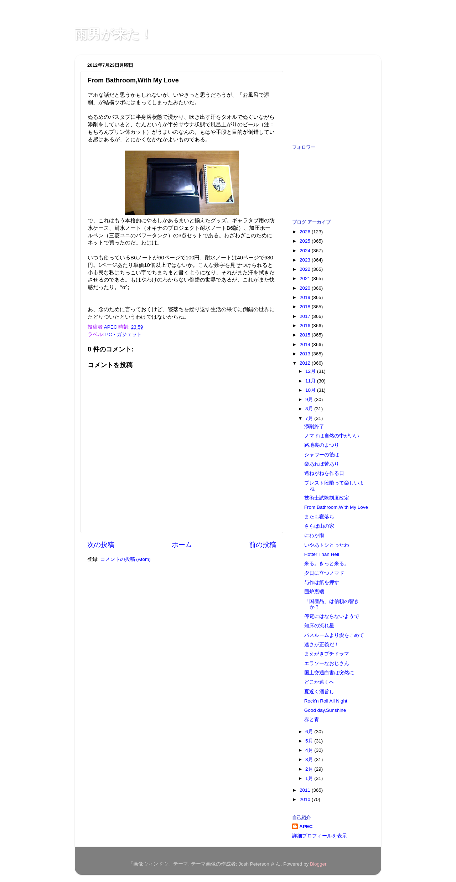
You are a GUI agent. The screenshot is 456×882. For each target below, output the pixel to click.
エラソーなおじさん (326, 663)
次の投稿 (100, 544)
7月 (309, 418)
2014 (306, 344)
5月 (309, 741)
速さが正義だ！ (321, 644)
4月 (309, 750)
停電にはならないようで (331, 616)
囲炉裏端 (314, 591)
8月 (309, 408)
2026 (306, 231)
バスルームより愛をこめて (334, 635)
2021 (306, 278)
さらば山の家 (319, 526)
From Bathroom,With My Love (336, 507)
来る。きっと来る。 (326, 563)
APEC (306, 826)
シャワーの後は (321, 454)
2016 (306, 325)
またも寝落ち (319, 516)
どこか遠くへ (319, 682)
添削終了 (314, 426)
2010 (306, 799)
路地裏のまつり (321, 445)
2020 (306, 288)
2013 (306, 353)
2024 (306, 250)
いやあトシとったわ (326, 545)
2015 (306, 335)
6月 (309, 731)
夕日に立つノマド (324, 573)
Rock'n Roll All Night (325, 701)
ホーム (182, 544)
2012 (306, 363)
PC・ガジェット (123, 334)
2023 (306, 260)
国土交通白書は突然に (329, 672)
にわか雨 (314, 535)
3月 (309, 759)
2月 (309, 769)
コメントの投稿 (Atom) (125, 559)
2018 (306, 306)
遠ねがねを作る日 (324, 473)
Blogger (318, 864)
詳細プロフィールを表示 (319, 835)
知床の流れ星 (319, 625)
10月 (311, 390)
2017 (306, 316)
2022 (306, 269)
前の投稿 (262, 544)
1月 (309, 778)
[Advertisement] (327, 95)
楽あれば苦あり (321, 464)
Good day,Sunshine (325, 710)
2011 (306, 790)
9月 (309, 399)
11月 (311, 381)
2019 (306, 297)
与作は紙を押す (321, 582)
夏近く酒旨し (319, 691)
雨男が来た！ (113, 34)
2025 (306, 241)
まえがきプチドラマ (326, 654)
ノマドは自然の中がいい (331, 436)
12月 (311, 371)
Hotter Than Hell (321, 554)
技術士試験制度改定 (326, 498)
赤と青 (311, 719)
